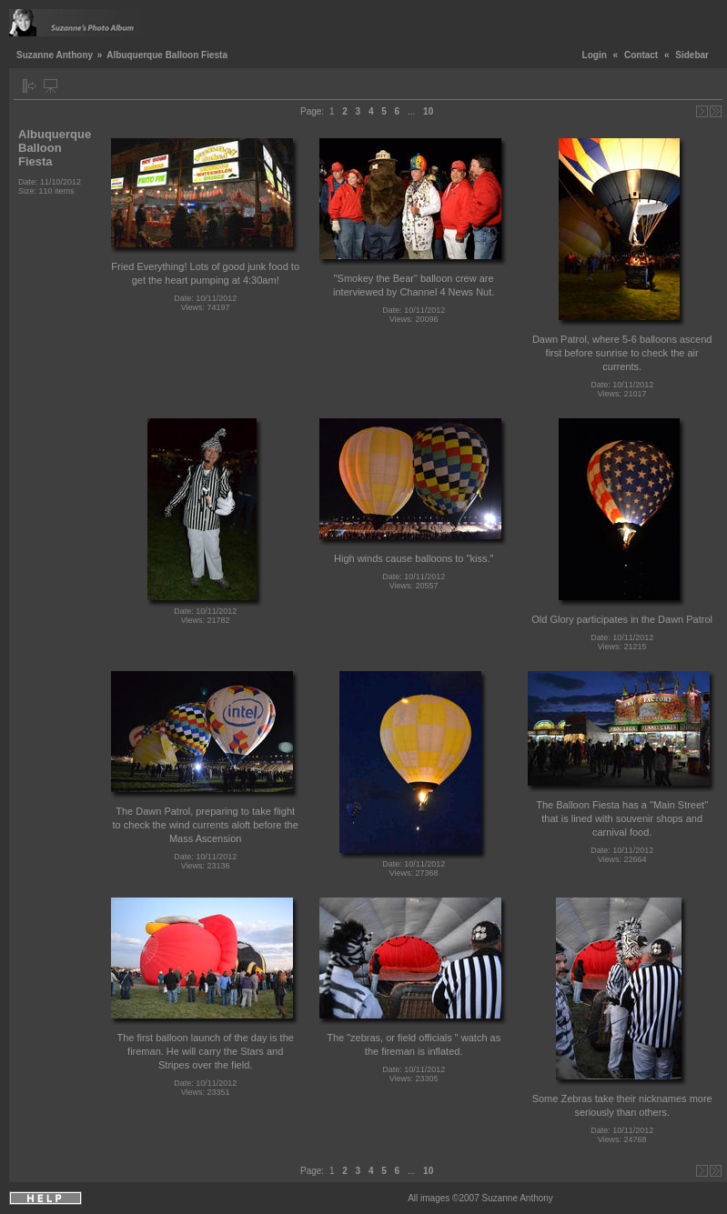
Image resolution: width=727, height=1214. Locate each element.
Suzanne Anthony (54, 55)
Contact (641, 55)
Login (594, 55)
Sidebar (692, 55)
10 (428, 111)
